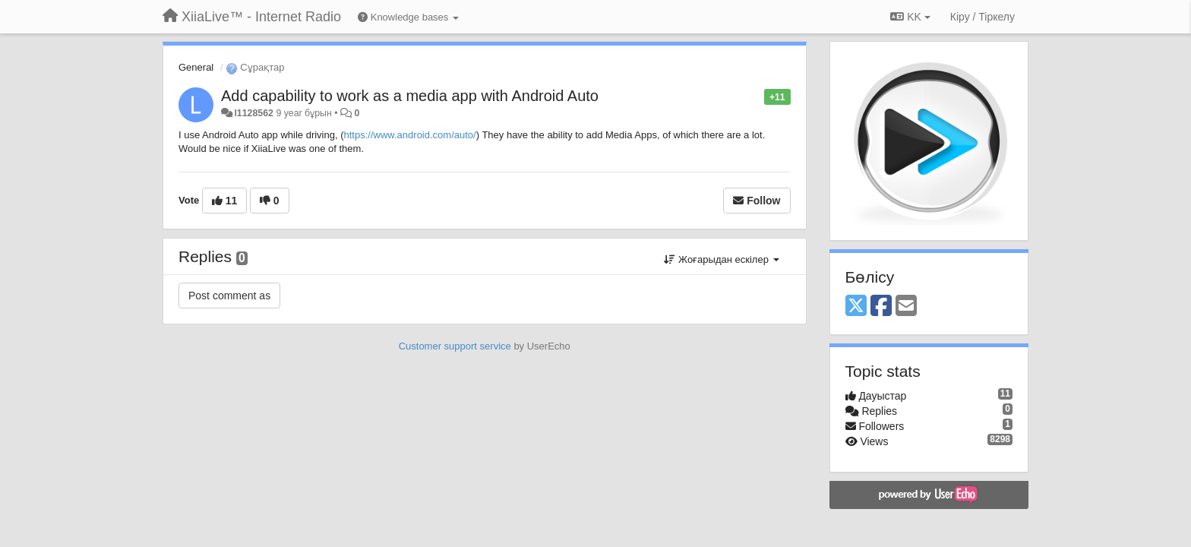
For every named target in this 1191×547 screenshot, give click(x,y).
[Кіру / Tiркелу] (982, 17)
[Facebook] (881, 306)
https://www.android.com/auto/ (410, 135)
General (195, 67)
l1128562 (253, 113)
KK (910, 17)
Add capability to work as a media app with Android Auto (410, 95)
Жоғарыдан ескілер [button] (721, 259)
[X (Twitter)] (856, 306)
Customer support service (455, 346)
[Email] (906, 306)
